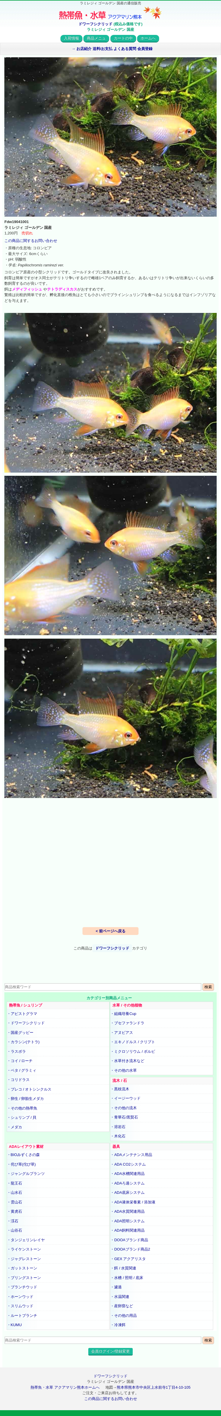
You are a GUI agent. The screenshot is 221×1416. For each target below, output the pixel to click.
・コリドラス (18, 1079)
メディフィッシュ (27, 289)
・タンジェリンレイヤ (26, 1240)
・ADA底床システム (127, 1192)
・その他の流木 (123, 1108)
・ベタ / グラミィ (22, 1070)
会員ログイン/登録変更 (110, 1351)
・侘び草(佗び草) (21, 1164)
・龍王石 (14, 1183)
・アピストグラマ (22, 1013)
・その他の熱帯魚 (22, 1108)
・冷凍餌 (117, 1325)
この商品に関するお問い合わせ (30, 240)
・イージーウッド (125, 1098)
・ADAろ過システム (127, 1183)
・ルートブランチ (22, 1315)
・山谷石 (14, 1230)
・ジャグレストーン (24, 1259)
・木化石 (117, 1136)
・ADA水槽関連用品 (127, 1173)
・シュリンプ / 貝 (22, 1117)
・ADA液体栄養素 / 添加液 (132, 1202)
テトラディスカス (62, 289)
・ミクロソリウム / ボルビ (132, 1051)
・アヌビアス (121, 1032)
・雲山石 (14, 1202)
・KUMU (14, 1325)
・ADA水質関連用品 (127, 1211)
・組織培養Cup (123, 1013)
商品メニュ (96, 38)
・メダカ (14, 1127)
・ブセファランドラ (127, 1023)
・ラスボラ (16, 1051)
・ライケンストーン (24, 1249)
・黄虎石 (14, 1211)
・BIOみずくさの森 (23, 1155)
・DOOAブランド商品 (129, 1240)
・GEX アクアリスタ (128, 1259)
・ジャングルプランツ (26, 1173)
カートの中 (123, 38)
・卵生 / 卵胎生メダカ (25, 1098)
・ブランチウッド (22, 1287)
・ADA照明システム (127, 1221)
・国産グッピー (20, 1032)
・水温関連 (119, 1296)
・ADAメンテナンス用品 (131, 1155)
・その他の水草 (123, 1070)
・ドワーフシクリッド (26, 1023)
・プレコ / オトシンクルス (29, 1089)
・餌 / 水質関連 (123, 1268)
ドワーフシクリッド (95, 24)
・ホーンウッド (20, 1296)
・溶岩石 (117, 1127)
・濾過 (116, 1287)
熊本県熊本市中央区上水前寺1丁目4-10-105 (154, 1387)
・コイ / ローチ (20, 1061)
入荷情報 (71, 38)
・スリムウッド (20, 1306)
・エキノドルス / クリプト (132, 1042)
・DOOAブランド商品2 (130, 1249)
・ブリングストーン (24, 1278)
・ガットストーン (22, 1268)
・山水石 (14, 1192)
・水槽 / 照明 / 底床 (126, 1278)
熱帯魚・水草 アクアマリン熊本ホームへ (65, 1387)
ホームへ (148, 38)
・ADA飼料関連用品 (127, 1230)
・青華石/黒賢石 (124, 1117)
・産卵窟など (121, 1306)
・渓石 (12, 1221)
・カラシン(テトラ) (23, 1042)
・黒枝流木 (119, 1089)
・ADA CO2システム (127, 1164)
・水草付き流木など (127, 1061)
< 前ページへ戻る (110, 931)
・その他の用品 (123, 1315)
